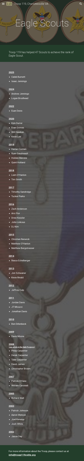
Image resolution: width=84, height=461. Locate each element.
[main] (42, 23)
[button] (3, 3)
